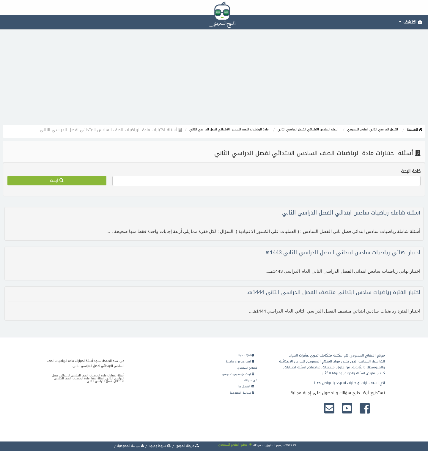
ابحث (57, 180)
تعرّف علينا (246, 355)
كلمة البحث (411, 171)
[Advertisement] (214, 80)
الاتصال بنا (246, 386)
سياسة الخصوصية (242, 392)
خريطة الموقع (187, 446)
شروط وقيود (159, 446)
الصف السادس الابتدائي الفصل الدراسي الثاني (308, 129)
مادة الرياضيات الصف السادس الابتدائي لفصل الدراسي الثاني (229, 129)
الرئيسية (414, 130)
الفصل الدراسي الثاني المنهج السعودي (372, 129)
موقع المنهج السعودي (235, 444)
